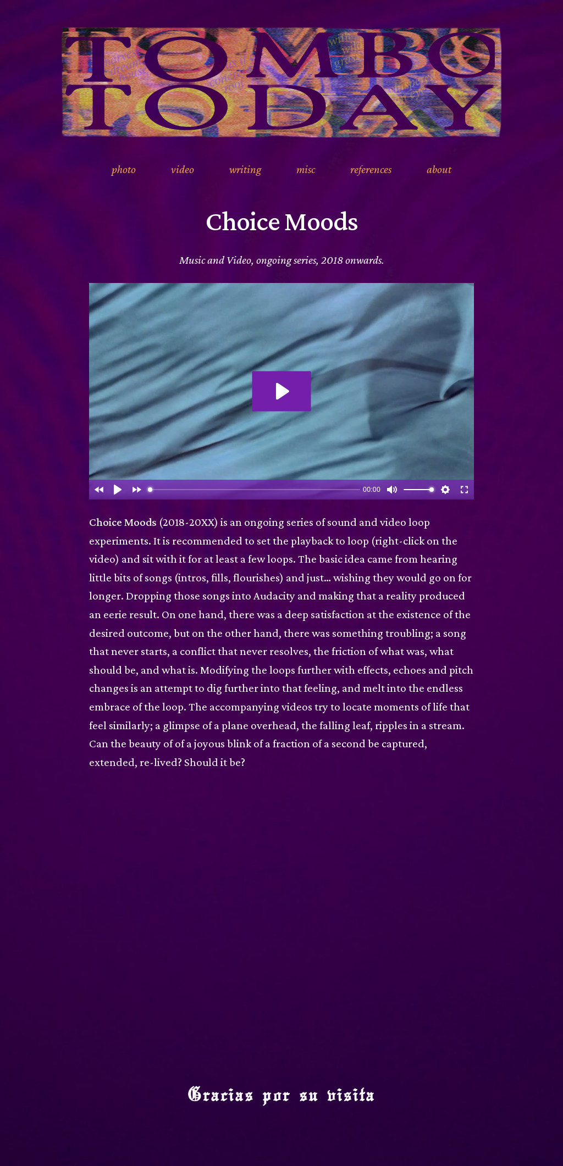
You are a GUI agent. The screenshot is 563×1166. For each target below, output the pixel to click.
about (439, 169)
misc (305, 169)
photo (124, 169)
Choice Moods (282, 221)
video (182, 169)
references (370, 169)
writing (245, 169)
